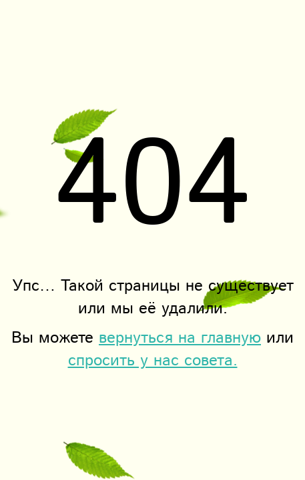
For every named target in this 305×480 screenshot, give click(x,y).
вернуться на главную (180, 338)
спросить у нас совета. (153, 360)
